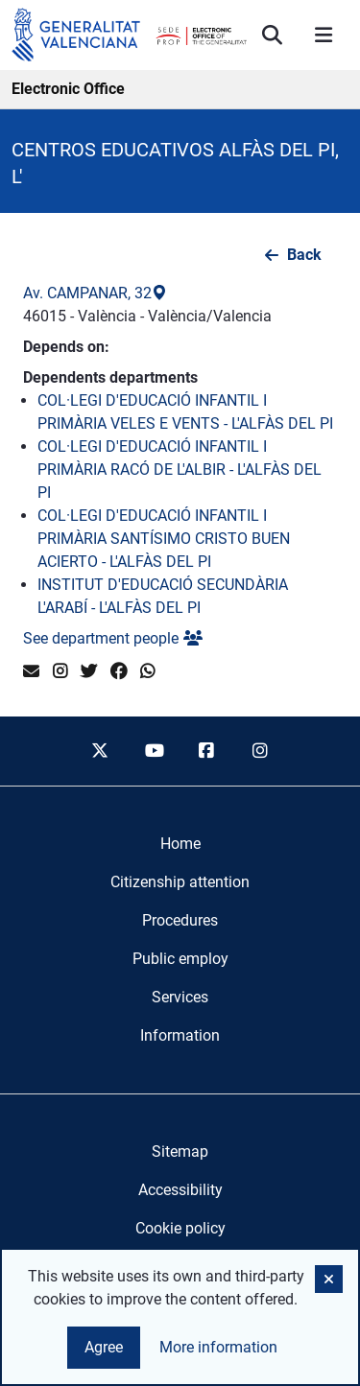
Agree (103, 1347)
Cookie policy (180, 1228)
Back (304, 255)
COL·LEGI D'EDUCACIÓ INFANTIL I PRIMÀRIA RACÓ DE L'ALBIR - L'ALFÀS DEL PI (179, 469)
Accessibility (180, 1190)
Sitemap (180, 1151)
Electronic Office (68, 89)
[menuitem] (180, 844)
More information (218, 1347)
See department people (113, 638)
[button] (329, 1279)
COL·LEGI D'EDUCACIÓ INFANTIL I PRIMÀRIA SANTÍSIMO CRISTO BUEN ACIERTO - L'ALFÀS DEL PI (163, 538)
